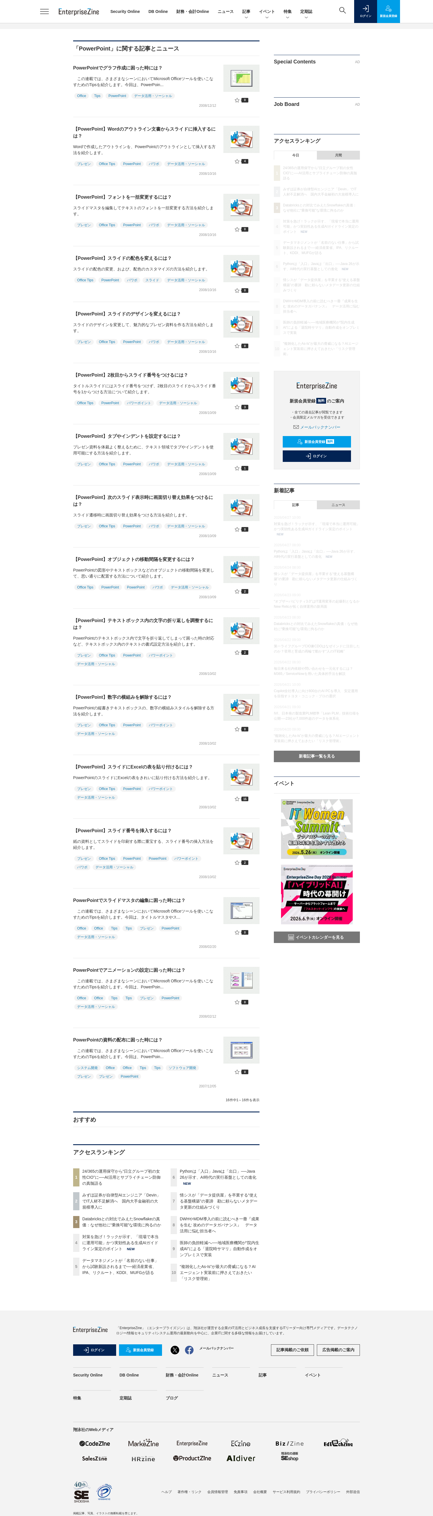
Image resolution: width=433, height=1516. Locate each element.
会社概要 (260, 1492)
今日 (295, 155)
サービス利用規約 (286, 1492)
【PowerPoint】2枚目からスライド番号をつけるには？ (130, 375)
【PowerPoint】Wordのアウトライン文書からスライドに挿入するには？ (144, 132)
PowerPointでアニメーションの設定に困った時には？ (129, 970)
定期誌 (306, 12)
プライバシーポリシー (323, 1492)
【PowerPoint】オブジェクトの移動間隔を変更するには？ (134, 559)
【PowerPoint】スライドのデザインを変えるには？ (127, 313)
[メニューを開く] (44, 11)
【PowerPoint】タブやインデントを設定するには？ (127, 436)
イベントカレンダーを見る (316, 937)
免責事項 (240, 1492)
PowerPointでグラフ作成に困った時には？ (118, 67)
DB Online (158, 11)
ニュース (226, 11)
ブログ (172, 1398)
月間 (338, 155)
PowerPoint (117, 96)
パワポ (154, 164)
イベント (267, 12)
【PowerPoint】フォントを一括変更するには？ (122, 197)
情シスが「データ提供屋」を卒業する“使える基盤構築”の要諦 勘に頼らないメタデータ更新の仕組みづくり (219, 1201)
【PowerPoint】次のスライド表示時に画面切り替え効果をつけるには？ (143, 501)
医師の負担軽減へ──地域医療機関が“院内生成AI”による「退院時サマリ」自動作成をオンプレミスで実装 (219, 1248)
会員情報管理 (217, 1492)
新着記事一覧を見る (317, 756)
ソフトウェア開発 (182, 1068)
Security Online (125, 11)
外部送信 (353, 1492)
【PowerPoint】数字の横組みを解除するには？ (122, 697)
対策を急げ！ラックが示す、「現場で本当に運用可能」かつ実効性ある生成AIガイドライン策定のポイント (120, 1242)
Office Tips (107, 164)
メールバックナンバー (316, 427)
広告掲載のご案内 (338, 1349)
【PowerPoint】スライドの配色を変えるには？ (122, 258)
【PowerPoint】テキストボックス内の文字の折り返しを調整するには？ (143, 624)
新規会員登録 (315, 442)
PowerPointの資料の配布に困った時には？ (118, 1039)
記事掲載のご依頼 (292, 1349)
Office (81, 96)
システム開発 (87, 1068)
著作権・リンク (190, 1492)
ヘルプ (166, 1492)
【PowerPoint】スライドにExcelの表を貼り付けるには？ (133, 766)
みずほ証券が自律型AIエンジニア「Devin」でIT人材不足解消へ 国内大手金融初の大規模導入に (121, 1201)
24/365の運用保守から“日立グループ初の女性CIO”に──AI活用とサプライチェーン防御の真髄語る (121, 1177)
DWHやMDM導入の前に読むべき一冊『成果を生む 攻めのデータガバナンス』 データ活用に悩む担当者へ (219, 1225)
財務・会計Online (192, 11)
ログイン (316, 456)
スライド (152, 280)
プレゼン (84, 164)
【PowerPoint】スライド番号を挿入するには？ (122, 830)
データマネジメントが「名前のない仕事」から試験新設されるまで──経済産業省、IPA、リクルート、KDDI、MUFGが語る (120, 1266)
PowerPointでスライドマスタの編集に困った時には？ (129, 900)
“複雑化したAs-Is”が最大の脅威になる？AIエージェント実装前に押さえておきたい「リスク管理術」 (217, 1272)
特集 (288, 12)
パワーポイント (139, 403)
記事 (246, 12)
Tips (97, 96)
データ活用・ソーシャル (153, 96)
